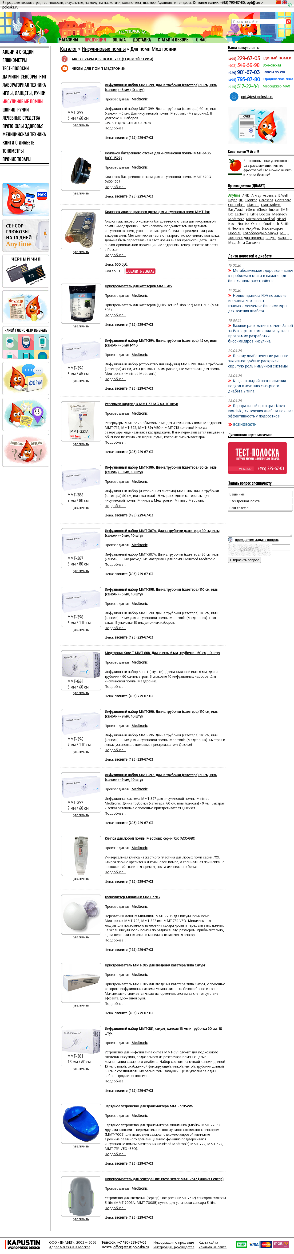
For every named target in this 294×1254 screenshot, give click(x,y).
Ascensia (269, 195)
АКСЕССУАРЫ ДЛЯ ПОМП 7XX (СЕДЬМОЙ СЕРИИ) (112, 59)
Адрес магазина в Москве (69, 1247)
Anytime (234, 195)
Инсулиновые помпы (104, 49)
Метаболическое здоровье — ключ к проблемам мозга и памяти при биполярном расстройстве (260, 275)
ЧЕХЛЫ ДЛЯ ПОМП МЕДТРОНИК (98, 68)
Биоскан (234, 233)
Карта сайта (208, 1242)
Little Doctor (260, 214)
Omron (256, 223)
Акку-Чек (253, 228)
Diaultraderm (271, 204)
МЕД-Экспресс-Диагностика (258, 235)
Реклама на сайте (212, 1247)
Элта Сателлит (249, 242)
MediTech (279, 214)
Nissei (281, 218)
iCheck (262, 209)
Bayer (232, 200)
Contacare (283, 200)
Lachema (241, 214)
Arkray (256, 195)
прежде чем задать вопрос (256, 539)
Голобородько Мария (260, 233)
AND (246, 195)
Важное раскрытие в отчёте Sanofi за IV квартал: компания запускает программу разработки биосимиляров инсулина (260, 333)
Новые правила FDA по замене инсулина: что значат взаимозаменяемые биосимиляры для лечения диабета (257, 303)
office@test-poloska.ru (131, 1247)
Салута (271, 237)
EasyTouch (236, 209)
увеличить (81, 125)
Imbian (274, 209)
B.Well (283, 195)
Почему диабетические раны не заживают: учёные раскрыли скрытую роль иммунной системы (258, 360)
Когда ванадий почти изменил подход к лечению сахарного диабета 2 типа (257, 385)
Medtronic (236, 218)
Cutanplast (236, 204)
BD (241, 200)
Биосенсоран (272, 228)
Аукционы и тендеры (174, 2)
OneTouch (271, 223)
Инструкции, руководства (173, 1247)
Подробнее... (115, 128)
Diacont (253, 204)
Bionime (251, 200)
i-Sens (250, 209)
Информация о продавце (173, 1242)
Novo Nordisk (238, 223)
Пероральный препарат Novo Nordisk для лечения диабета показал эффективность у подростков (260, 410)
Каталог (68, 49)
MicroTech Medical (260, 218)
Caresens (266, 200)
